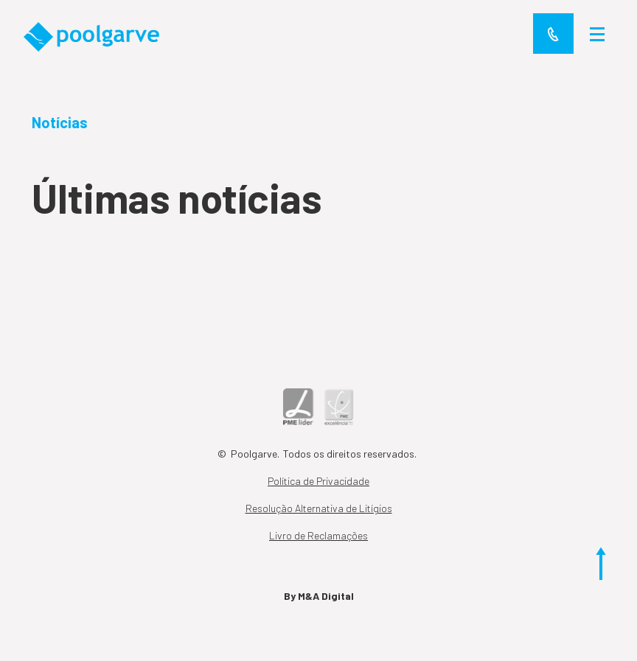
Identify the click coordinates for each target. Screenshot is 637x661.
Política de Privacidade (318, 481)
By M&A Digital (319, 596)
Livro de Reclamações (318, 535)
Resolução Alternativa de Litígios (319, 508)
